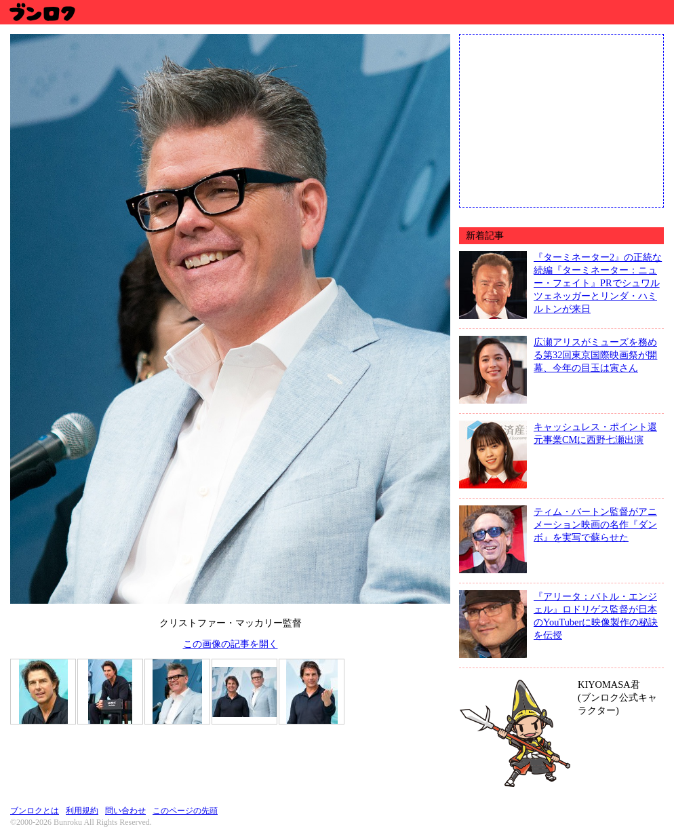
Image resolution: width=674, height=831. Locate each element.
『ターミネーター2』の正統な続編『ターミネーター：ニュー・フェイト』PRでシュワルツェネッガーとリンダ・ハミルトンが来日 (598, 283)
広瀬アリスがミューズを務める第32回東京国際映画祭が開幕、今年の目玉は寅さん (595, 354)
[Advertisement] (561, 119)
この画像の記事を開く (230, 643)
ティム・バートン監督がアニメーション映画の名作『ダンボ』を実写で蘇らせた (595, 524)
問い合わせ (125, 811)
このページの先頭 (185, 811)
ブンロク (41, 12)
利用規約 (82, 811)
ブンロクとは (34, 811)
